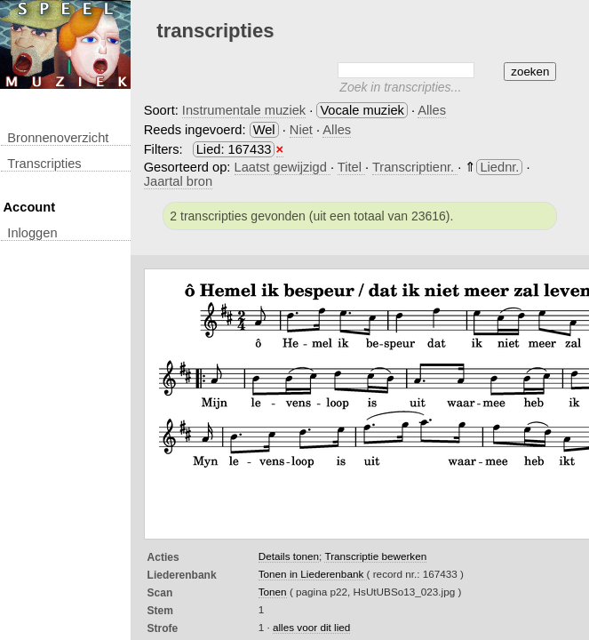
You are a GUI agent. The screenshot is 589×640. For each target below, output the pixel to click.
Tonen (273, 591)
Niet (301, 130)
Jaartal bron (178, 181)
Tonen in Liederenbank (313, 574)
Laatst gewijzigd (282, 167)
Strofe (163, 628)
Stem (160, 610)
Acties (163, 557)
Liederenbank (182, 575)
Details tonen (289, 556)
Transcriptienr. (415, 167)
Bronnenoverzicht (57, 138)
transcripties (44, 163)
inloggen (32, 233)
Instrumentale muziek (244, 110)
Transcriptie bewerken (375, 556)
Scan (160, 593)
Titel (351, 167)
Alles (432, 110)
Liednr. (499, 167)
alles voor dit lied (311, 627)
